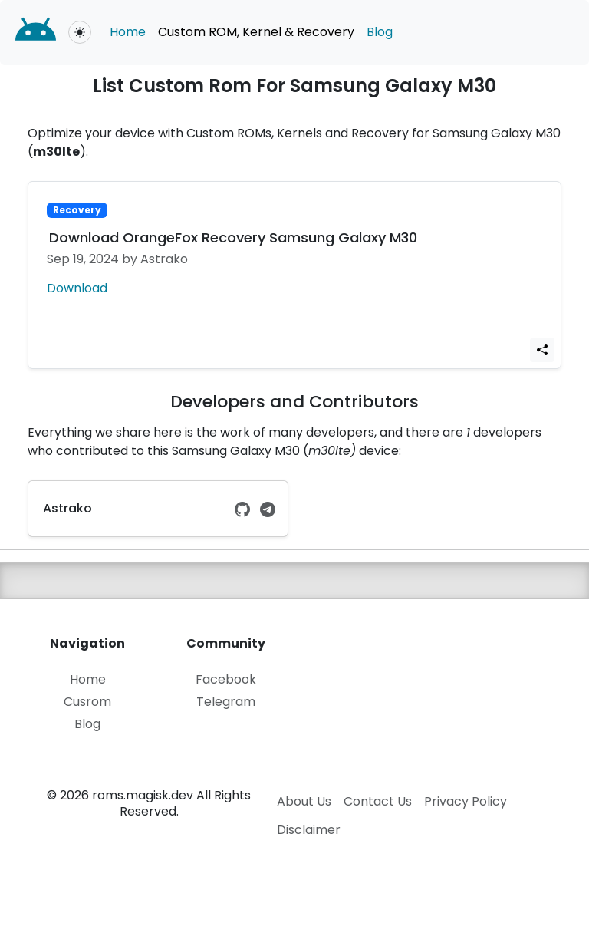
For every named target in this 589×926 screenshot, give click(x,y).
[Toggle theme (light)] (79, 32)
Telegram (225, 702)
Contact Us (378, 801)
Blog (380, 32)
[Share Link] (542, 350)
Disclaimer (309, 830)
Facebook (226, 680)
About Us (304, 801)
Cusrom (87, 702)
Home (128, 32)
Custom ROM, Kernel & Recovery (256, 32)
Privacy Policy (465, 801)
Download (77, 288)
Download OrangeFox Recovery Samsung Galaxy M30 (233, 237)
